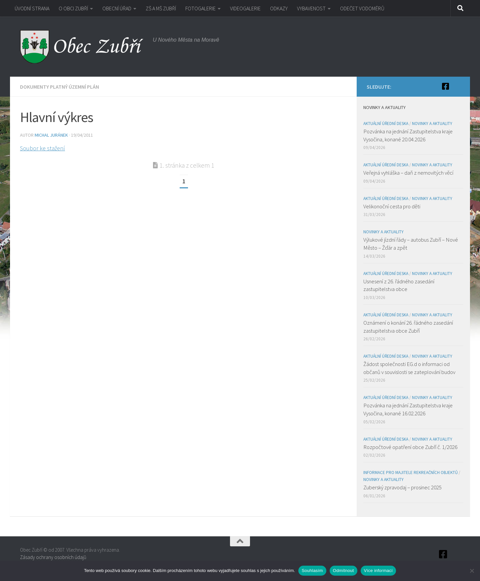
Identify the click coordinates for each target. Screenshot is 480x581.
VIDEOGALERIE (245, 8)
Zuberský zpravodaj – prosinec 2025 (402, 487)
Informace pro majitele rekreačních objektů (410, 472)
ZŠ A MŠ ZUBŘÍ (161, 8)
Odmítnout (343, 570)
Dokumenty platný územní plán (59, 86)
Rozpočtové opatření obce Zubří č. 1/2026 (410, 447)
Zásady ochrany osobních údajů (53, 557)
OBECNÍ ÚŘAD (116, 8)
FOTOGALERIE (200, 8)
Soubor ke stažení (42, 148)
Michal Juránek (51, 135)
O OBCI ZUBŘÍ (73, 8)
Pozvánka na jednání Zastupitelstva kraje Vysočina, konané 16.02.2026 (408, 409)
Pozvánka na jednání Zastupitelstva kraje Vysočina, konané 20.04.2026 (408, 135)
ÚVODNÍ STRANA (32, 8)
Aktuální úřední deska (385, 123)
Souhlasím (312, 570)
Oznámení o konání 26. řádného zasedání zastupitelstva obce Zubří (408, 326)
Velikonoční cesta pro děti (391, 206)
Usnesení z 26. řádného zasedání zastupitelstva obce (398, 285)
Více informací (378, 570)
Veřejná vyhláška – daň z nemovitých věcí (408, 172)
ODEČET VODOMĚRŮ (362, 8)
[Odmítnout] (471, 570)
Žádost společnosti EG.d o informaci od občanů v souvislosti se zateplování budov (409, 368)
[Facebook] (445, 86)
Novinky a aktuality (432, 123)
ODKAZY (279, 8)
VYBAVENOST (311, 8)
